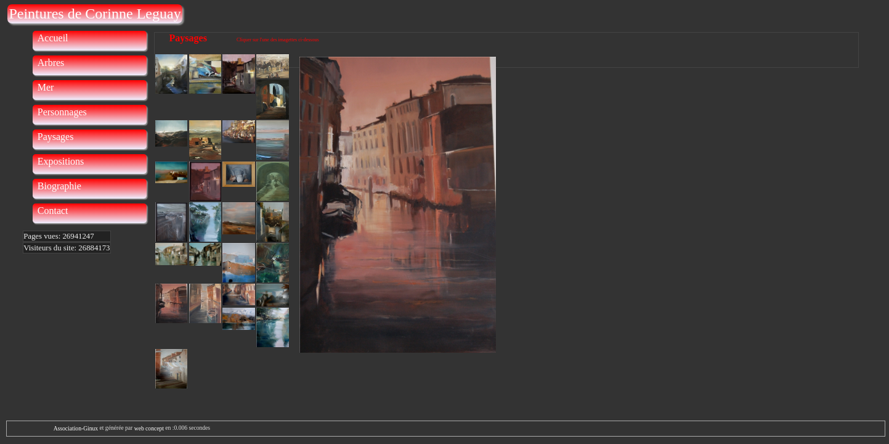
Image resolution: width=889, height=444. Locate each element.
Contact (53, 210)
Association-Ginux (76, 428)
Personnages (62, 112)
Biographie (59, 186)
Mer (46, 87)
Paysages (56, 136)
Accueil (53, 38)
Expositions (61, 161)
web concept (149, 428)
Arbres (51, 62)
